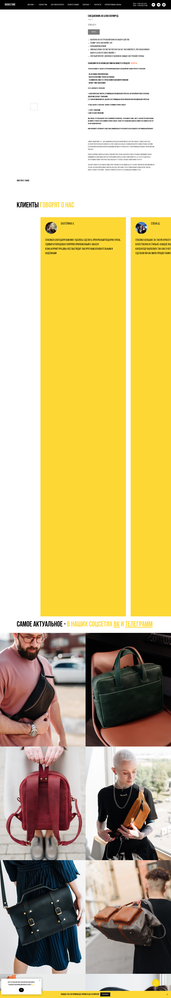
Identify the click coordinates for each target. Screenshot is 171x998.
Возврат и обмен (73, 5)
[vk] (153, 5)
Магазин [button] (31, 5)
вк (117, 624)
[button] (105, 994)
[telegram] (158, 5)
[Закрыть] (167, 994)
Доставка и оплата (57, 5)
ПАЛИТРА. (134, 63)
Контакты (97, 5)
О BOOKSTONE (43, 5)
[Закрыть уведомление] (40, 980)
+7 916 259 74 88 (142, 6)
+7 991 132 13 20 (141, 4)
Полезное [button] (86, 5)
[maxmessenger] (164, 5)
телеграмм (139, 624)
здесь (33, 985)
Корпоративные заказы (113, 5)
